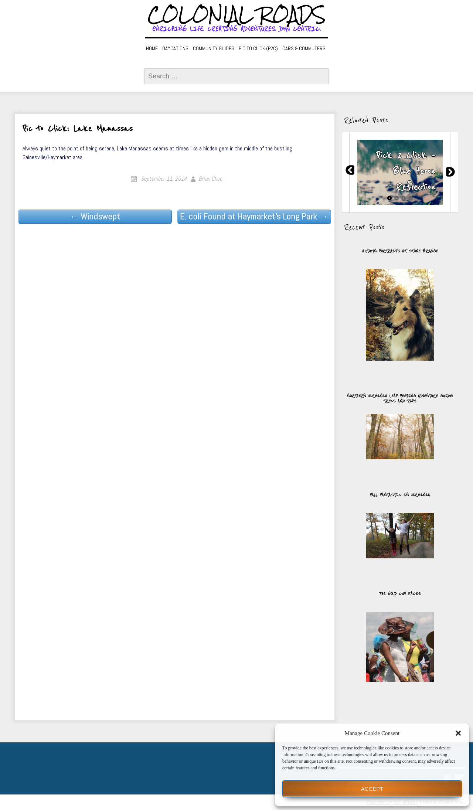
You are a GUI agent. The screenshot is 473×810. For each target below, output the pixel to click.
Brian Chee (210, 179)
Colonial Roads (237, 14)
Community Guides (213, 48)
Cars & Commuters (304, 48)
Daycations (175, 48)
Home (152, 48)
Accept (372, 789)
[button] (458, 733)
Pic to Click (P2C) (258, 48)
